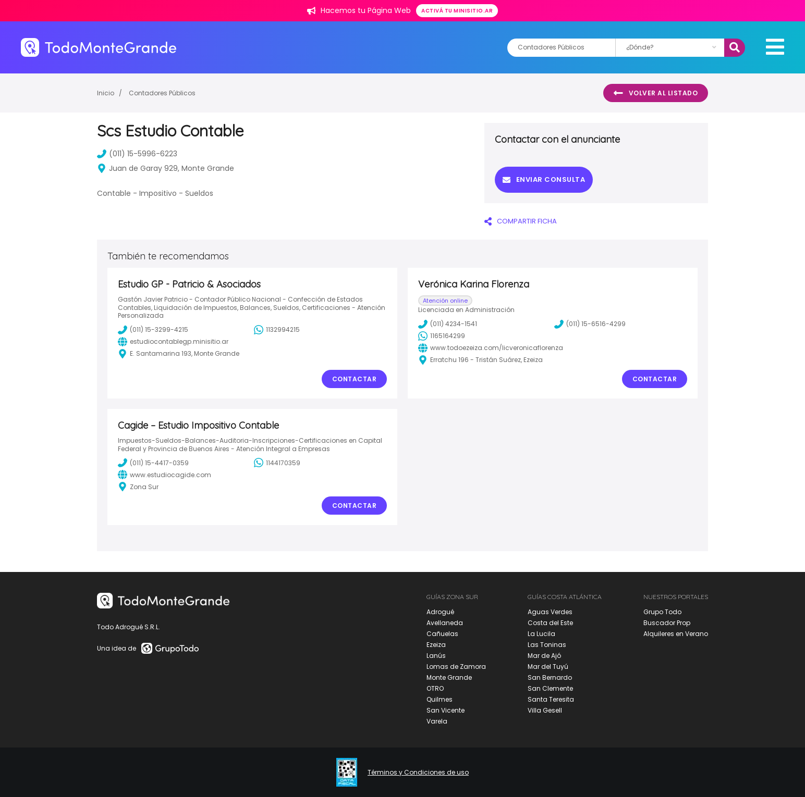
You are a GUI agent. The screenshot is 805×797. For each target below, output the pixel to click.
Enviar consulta (544, 179)
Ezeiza (436, 644)
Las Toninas (547, 644)
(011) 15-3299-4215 (153, 329)
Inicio (105, 93)
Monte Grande (449, 677)
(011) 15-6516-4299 (590, 324)
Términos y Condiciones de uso (418, 772)
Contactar (354, 379)
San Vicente (445, 710)
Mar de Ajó (544, 655)
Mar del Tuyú (548, 666)
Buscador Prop (666, 622)
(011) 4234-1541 (447, 324)
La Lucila (541, 633)
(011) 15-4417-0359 (153, 462)
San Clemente (550, 688)
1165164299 (441, 336)
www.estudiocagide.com (164, 474)
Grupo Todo (662, 611)
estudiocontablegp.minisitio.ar (173, 341)
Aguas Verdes (550, 611)
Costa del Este (550, 622)
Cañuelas (442, 633)
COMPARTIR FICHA (520, 221)
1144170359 (277, 462)
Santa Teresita (551, 699)
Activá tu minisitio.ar (457, 11)
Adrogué (440, 611)
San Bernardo (550, 677)
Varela (436, 721)
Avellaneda (444, 622)
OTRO (435, 688)
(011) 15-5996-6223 (137, 153)
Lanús (436, 655)
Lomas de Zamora (456, 666)
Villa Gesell (545, 710)
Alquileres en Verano (675, 633)
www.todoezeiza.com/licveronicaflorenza (490, 348)
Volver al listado (656, 93)
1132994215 (277, 329)
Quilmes (439, 699)
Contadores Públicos (162, 93)
